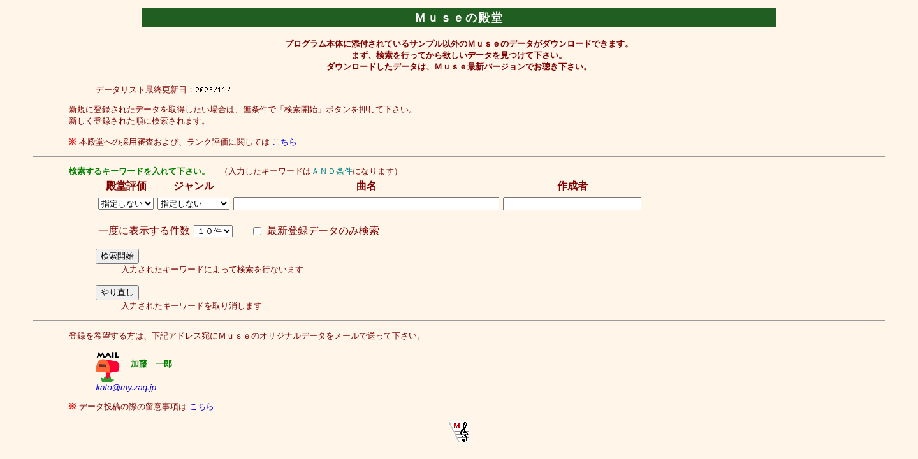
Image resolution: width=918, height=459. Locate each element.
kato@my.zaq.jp (126, 387)
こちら (284, 142)
